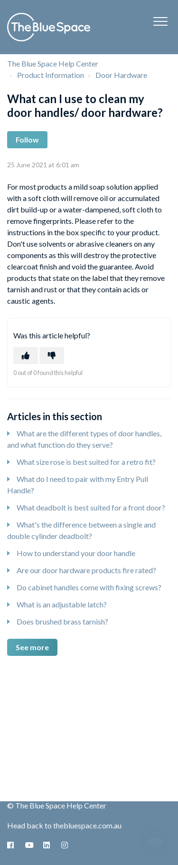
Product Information (50, 74)
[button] (160, 21)
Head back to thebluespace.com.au (64, 825)
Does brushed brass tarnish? (62, 621)
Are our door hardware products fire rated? (86, 570)
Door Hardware (121, 74)
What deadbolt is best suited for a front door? (91, 507)
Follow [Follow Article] (27, 139)
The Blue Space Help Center (52, 63)
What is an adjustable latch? (62, 604)
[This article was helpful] (25, 355)
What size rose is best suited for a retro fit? (86, 461)
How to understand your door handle (76, 552)
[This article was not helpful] (51, 355)
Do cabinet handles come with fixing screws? (89, 587)
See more (32, 647)
